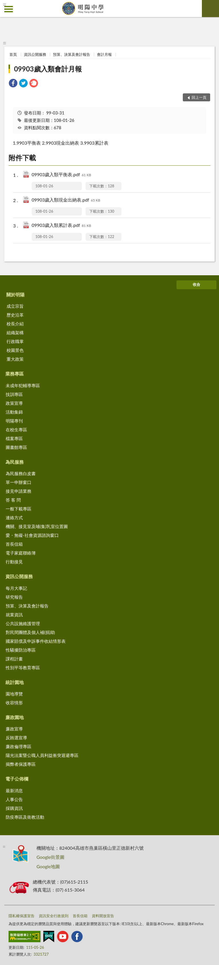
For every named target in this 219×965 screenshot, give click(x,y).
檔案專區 (14, 438)
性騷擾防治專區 (21, 649)
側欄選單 (8, 9)
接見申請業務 (18, 491)
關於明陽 (15, 294)
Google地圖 (48, 866)
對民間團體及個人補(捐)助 (30, 632)
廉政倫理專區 (18, 746)
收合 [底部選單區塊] (196, 284)
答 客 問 (13, 499)
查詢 (210, 8)
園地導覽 (14, 693)
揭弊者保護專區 (21, 764)
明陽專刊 (14, 420)
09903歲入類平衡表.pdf (61, 175)
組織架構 (15, 332)
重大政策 (15, 359)
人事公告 (14, 799)
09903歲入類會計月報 (48, 69)
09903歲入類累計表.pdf (61, 225)
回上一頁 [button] (199, 97)
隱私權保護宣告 (22, 915)
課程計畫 (14, 658)
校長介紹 (15, 323)
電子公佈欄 (16, 778)
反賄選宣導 (16, 737)
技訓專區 (14, 394)
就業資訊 (14, 614)
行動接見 (14, 561)
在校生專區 (16, 429)
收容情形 (14, 702)
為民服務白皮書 (21, 473)
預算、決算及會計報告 (71, 54)
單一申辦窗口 (18, 482)
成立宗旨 (15, 306)
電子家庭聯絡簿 (21, 552)
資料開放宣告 (103, 915)
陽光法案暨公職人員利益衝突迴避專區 (42, 755)
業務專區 (14, 373)
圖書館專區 (16, 447)
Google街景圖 (50, 857)
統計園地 (14, 682)
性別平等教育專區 (23, 667)
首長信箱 (14, 544)
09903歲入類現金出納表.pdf (66, 200)
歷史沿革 (15, 314)
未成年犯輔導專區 (23, 385)
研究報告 (14, 596)
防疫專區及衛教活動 (25, 817)
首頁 (13, 54)
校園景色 (15, 350)
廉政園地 (14, 717)
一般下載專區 (18, 508)
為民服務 (14, 462)
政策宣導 (14, 403)
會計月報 (104, 54)
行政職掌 (15, 341)
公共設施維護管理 (23, 623)
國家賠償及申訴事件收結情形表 (36, 641)
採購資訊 (14, 808)
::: (4, 4)
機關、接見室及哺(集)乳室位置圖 (37, 526)
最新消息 (14, 790)
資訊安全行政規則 (53, 915)
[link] (13, 84)
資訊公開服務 (35, 54)
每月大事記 (16, 588)
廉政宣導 (14, 728)
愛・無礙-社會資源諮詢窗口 (32, 535)
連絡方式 (14, 517)
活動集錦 (14, 411)
